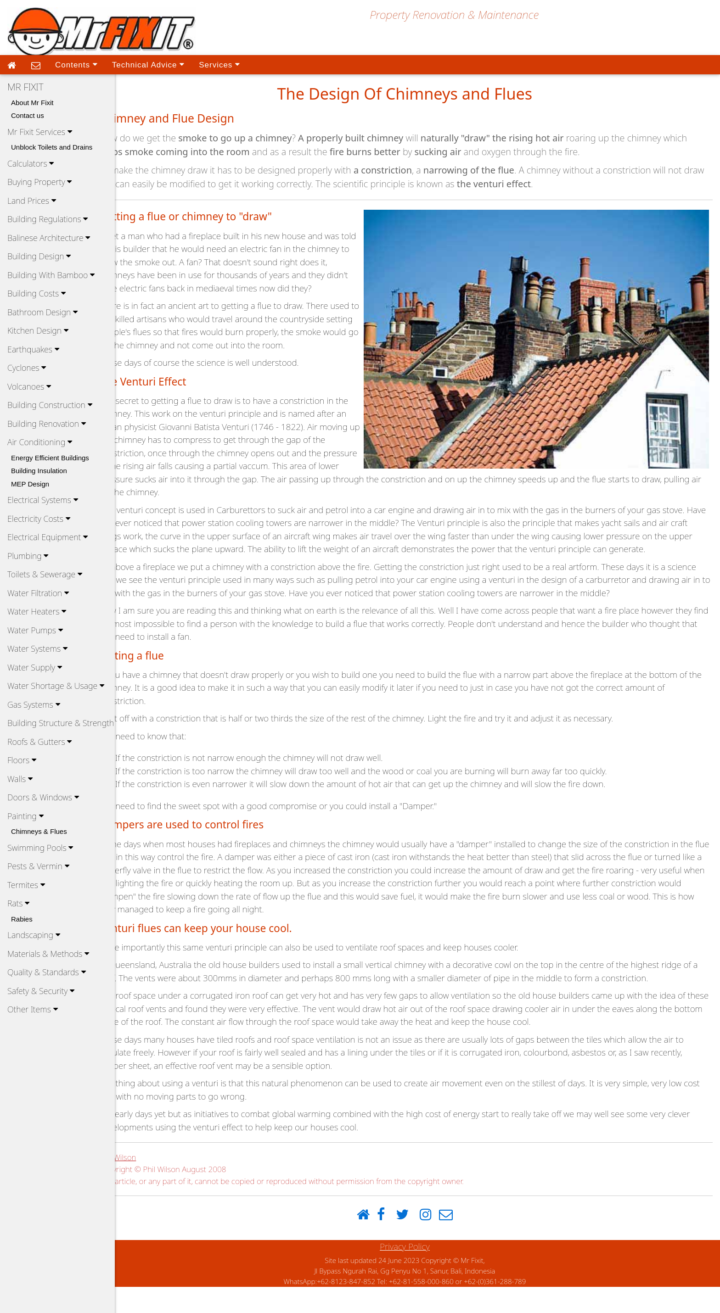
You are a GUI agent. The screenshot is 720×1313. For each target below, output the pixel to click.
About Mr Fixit (32, 102)
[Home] (375, 1241)
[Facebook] (393, 1241)
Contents (76, 64)
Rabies (22, 919)
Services (219, 64)
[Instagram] (438, 1241)
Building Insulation (39, 471)
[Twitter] (415, 1241)
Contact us (27, 115)
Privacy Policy (418, 1273)
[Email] (459, 1241)
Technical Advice (148, 64)
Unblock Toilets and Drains (51, 147)
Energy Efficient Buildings (50, 458)
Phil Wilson (143, 1183)
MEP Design (30, 484)
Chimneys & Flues (39, 831)
